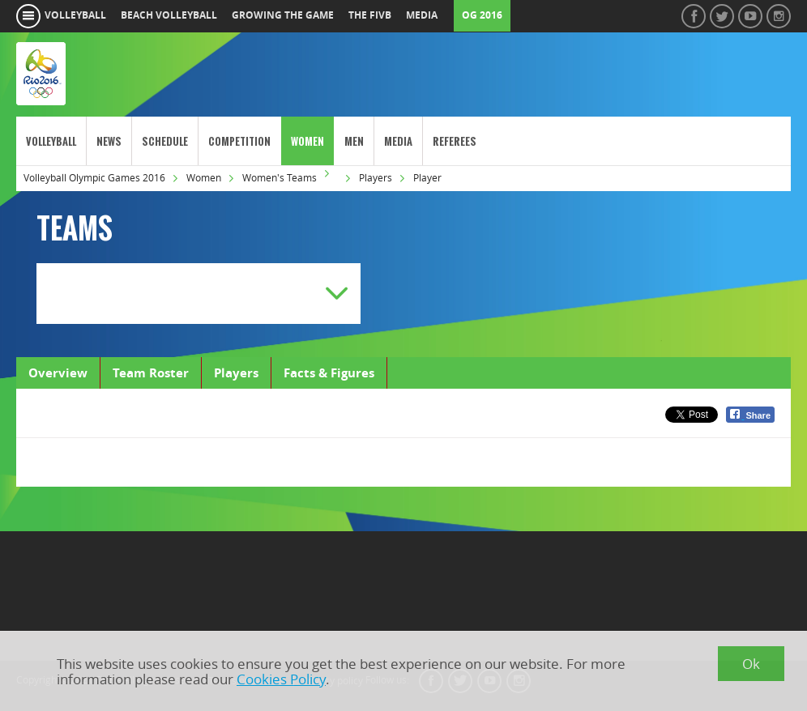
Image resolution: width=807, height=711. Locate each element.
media (422, 15)
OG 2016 (482, 15)
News (109, 141)
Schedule (165, 141)
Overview (58, 372)
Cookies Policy (281, 679)
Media (398, 141)
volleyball (75, 15)
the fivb (369, 15)
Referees (454, 141)
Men (354, 141)
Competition (239, 141)
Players (375, 178)
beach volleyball (169, 15)
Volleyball (51, 141)
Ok (751, 663)
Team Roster (151, 372)
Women (307, 141)
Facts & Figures (329, 372)
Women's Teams (279, 178)
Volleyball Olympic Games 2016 (94, 178)
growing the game (283, 15)
